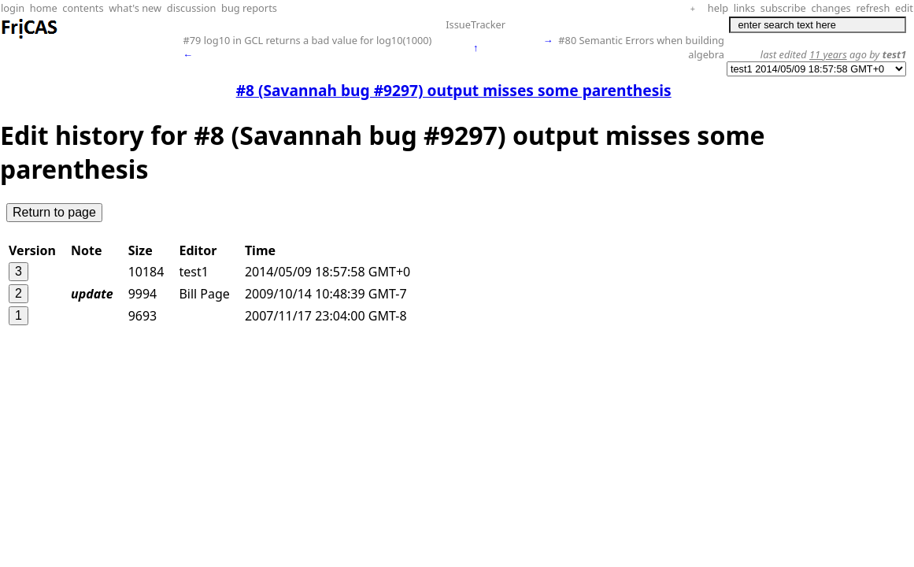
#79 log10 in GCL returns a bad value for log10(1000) (307, 40)
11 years (828, 54)
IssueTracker (475, 24)
